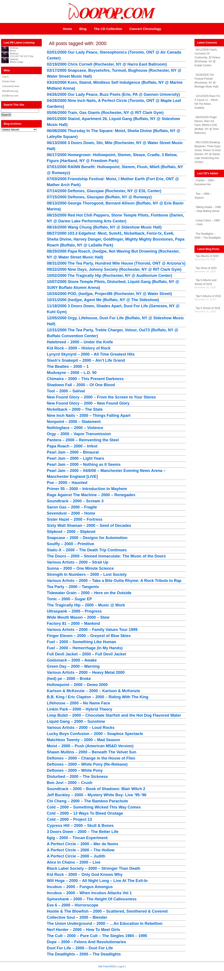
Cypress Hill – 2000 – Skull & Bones (80, 825)
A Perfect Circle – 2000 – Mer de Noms (82, 844)
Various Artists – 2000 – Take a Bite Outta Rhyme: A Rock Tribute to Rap (114, 580)
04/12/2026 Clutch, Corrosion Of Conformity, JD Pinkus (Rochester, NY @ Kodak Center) (207, 57)
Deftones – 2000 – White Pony (75, 770)
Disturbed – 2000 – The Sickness (77, 776)
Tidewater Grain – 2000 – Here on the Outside (89, 593)
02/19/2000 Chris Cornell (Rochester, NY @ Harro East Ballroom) (107, 64)
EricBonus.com (10, 95)
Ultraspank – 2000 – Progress (74, 611)
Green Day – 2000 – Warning (73, 666)
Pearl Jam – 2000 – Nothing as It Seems (84, 464)
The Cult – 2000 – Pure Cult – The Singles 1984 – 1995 (97, 936)
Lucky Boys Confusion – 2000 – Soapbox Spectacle (95, 734)
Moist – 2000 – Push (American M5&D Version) (90, 746)
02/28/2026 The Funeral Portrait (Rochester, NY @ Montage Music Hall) (206, 80)
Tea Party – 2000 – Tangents (73, 587)
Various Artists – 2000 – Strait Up (77, 562)
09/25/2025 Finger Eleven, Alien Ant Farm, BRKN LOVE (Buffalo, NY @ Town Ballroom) (206, 125)
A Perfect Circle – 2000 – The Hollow (80, 850)
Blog (82, 29)
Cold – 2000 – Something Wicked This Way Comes (94, 807)
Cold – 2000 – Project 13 (69, 819)
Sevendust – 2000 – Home (71, 513)
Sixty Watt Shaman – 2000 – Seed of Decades (89, 525)
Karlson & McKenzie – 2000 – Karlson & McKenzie (93, 691)
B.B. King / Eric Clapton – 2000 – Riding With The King (97, 697)
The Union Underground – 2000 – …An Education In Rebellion (104, 923)
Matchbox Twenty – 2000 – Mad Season (83, 740)
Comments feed (10, 86)
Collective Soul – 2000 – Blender (77, 917)
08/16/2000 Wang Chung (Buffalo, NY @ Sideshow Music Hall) (104, 227)
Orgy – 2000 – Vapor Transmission (79, 434)
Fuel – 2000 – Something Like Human (81, 642)
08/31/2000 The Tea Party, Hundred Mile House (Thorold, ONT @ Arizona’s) (116, 263)
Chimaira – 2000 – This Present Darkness (85, 379)
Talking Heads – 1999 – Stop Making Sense (207, 209)
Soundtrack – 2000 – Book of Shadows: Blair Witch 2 (96, 789)
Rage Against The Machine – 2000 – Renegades (91, 495)
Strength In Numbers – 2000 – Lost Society (87, 574)
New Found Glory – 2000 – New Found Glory (88, 403)
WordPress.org (10, 91)
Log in (5, 76)
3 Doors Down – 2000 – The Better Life (82, 832)
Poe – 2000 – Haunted (67, 482)
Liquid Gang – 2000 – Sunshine (76, 721)
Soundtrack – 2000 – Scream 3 (75, 501)
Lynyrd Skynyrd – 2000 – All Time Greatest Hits (91, 354)
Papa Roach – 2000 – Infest (72, 446)
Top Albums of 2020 (207, 256)
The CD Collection (108, 29)
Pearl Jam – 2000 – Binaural (73, 452)
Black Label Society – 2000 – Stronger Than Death (93, 868)
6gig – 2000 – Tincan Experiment (77, 838)
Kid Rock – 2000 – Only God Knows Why (84, 874)
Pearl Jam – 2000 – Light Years (75, 458)
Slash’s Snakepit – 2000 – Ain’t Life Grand (86, 360)
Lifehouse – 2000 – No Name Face (78, 703)
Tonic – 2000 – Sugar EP (69, 599)
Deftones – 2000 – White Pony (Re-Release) (87, 764)
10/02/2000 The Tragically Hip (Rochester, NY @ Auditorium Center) (109, 275)
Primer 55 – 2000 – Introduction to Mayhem (87, 489)
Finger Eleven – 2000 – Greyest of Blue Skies (89, 636)
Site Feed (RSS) (107, 966)
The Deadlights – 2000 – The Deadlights (84, 954)
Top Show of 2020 (206, 268)
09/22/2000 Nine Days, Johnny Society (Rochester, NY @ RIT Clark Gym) (114, 269)
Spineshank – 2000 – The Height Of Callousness (91, 899)
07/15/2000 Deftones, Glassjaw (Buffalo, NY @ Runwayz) (99, 197)
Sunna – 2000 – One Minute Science (80, 568)
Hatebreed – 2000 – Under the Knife (80, 342)
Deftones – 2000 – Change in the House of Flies (91, 758)
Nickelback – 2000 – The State (75, 409)
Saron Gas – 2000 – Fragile (72, 507)
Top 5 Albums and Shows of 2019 (205, 282)
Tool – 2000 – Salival (66, 391)
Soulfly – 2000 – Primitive (70, 544)
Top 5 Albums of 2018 (208, 296)
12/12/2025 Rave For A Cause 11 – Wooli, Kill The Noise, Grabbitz (207, 101)
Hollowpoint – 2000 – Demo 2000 (77, 685)
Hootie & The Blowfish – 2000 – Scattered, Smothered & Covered (107, 911)
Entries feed (8, 81)
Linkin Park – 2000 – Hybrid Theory (79, 709)
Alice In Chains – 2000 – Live (73, 862)
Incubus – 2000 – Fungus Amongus (80, 887)
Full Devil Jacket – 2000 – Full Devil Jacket (86, 654)
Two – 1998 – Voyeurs (202, 195)
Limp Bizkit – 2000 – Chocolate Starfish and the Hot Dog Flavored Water (114, 715)
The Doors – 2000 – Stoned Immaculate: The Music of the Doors (106, 556)
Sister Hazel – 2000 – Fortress (74, 519)
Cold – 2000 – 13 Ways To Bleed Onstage (85, 813)
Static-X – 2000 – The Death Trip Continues (87, 550)
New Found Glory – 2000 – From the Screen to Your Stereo (101, 397)
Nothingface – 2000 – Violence (75, 428)
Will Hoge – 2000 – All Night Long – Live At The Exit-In (97, 880)
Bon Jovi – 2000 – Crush (69, 783)
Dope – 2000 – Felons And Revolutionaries (86, 942)
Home (67, 29)
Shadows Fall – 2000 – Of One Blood (81, 385)
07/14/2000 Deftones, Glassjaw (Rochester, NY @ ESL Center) (104, 191)
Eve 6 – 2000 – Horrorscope (72, 905)
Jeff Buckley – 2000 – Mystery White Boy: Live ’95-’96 (96, 795)
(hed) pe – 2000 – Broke (69, 678)
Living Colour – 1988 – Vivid (207, 222)
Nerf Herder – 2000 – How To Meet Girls (83, 929)
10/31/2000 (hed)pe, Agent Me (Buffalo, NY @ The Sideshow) (103, 300)
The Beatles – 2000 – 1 (68, 366)
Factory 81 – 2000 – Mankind (73, 623)
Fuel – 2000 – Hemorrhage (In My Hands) (84, 648)
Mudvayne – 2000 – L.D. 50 (71, 372)
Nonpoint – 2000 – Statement (74, 421)
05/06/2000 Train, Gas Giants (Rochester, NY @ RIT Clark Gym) (105, 112)
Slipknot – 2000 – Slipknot (71, 531)
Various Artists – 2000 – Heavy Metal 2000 (86, 672)
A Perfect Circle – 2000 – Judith (76, 856)
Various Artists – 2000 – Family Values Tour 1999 (92, 629)
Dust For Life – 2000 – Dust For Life (80, 948)
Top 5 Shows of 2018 (208, 308)
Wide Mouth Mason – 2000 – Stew (78, 617)
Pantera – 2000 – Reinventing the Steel (83, 440)
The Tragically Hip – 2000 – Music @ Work (86, 605)
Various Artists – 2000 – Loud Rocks (80, 727)
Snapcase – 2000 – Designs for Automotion (87, 538)
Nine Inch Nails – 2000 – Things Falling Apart (88, 415)
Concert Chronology (145, 29)
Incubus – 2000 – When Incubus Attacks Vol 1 (89, 893)
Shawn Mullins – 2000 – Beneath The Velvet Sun (91, 752)
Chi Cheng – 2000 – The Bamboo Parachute (87, 801)
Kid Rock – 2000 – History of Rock (78, 348)
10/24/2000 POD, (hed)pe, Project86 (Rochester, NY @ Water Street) (109, 294)
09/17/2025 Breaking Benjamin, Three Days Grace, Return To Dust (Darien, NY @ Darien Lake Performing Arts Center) (207, 152)
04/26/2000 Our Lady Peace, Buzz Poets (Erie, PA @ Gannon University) (113, 94)
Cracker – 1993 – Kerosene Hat (205, 182)
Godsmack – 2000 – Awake (72, 660)
